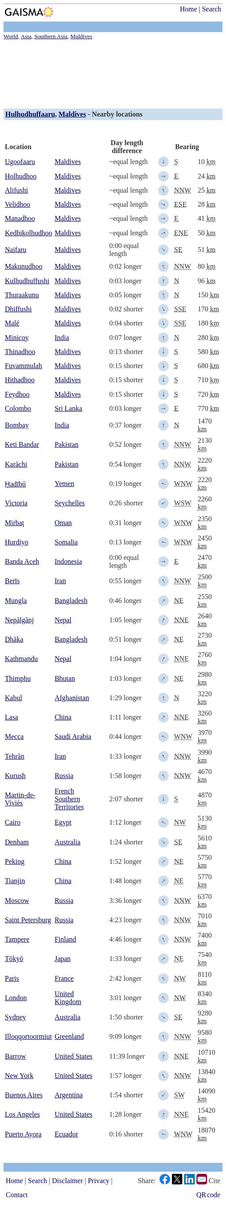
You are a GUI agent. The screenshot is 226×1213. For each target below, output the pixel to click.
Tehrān (14, 756)
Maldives (72, 114)
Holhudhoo (21, 176)
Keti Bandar (22, 444)
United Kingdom (68, 997)
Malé (12, 323)
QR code (208, 1194)
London (16, 997)
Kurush (15, 775)
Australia (68, 842)
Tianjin (15, 880)
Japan (62, 958)
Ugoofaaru (20, 161)
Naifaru (15, 249)
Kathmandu (21, 658)
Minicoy (17, 337)
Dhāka (14, 639)
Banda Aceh (22, 561)
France (64, 978)
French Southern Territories (69, 799)
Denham (17, 842)
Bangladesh (71, 600)
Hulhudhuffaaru (30, 114)
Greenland (69, 1036)
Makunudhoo (23, 266)
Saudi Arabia (73, 736)
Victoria (16, 503)
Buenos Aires (24, 1095)
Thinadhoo (20, 351)
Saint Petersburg (28, 920)
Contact (17, 1194)
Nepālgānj (19, 620)
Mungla (16, 600)
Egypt (63, 822)
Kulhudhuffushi (27, 281)
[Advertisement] (113, 73)
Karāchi (16, 464)
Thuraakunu (22, 295)
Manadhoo (20, 218)
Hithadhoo (20, 380)
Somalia (66, 542)
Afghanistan (72, 697)
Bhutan (65, 678)
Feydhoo (17, 394)
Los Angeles (22, 1114)
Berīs (12, 581)
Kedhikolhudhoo (28, 233)
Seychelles (70, 503)
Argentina (69, 1095)
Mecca (14, 736)
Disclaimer (67, 1180)
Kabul (13, 697)
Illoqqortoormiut (28, 1036)
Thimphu (18, 678)
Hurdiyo (16, 542)
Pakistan (66, 444)
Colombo (18, 408)
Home (188, 9)
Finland (65, 939)
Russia (64, 775)
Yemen (64, 483)
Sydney (15, 1017)
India (62, 337)
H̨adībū (15, 484)
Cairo (13, 822)
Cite (215, 1180)
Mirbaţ (14, 522)
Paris (12, 978)
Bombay (17, 425)
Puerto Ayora (23, 1134)
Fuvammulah (23, 365)
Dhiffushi (18, 309)
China (63, 717)
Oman (63, 522)
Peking (14, 861)
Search (211, 9)
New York (19, 1075)
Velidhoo (17, 204)
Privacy (98, 1180)
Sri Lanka (68, 408)
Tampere (17, 939)
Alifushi (16, 190)
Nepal (63, 620)
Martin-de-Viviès (20, 799)
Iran (60, 581)
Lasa (11, 717)
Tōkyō (14, 958)
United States (74, 1056)
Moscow (17, 900)
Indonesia (68, 561)
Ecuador (66, 1134)
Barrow (15, 1056)
